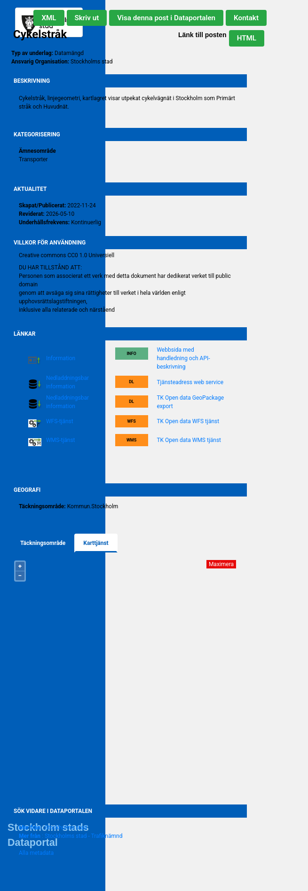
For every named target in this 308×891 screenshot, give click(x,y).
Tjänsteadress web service (190, 382)
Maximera (221, 564)
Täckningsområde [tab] (42, 543)
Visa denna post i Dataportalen (166, 18)
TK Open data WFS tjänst (188, 421)
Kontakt (246, 18)
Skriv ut (87, 18)
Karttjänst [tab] (95, 543)
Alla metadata (36, 853)
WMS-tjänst (60, 440)
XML (48, 18)
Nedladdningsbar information (67, 382)
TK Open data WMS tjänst (189, 440)
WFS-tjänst (59, 421)
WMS (131, 440)
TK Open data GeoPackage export (190, 402)
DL (131, 381)
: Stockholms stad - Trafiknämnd (70, 836)
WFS (131, 421)
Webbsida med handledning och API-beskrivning (183, 358)
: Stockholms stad (53, 827)
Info (131, 353)
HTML (246, 38)
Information (60, 358)
